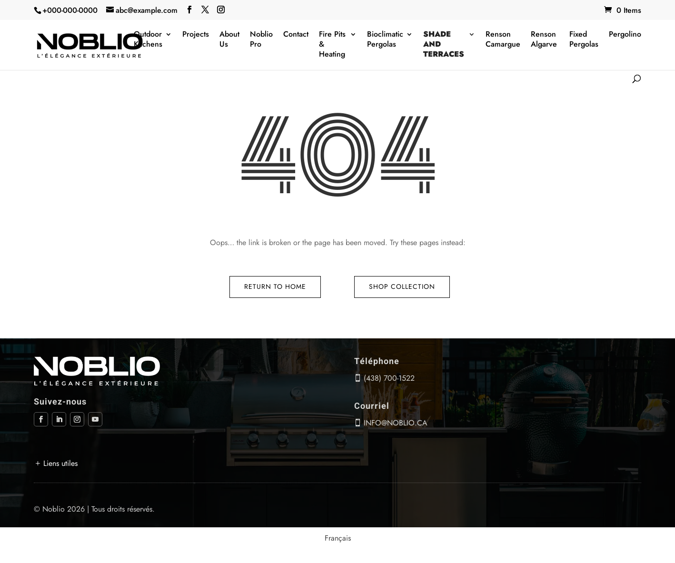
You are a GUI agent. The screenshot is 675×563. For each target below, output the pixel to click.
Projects (195, 35)
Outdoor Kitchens (148, 39)
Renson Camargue (503, 39)
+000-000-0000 (70, 10)
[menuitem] (338, 538)
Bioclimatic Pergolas (385, 39)
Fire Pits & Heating (332, 44)
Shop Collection (402, 286)
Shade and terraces (443, 44)
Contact (295, 35)
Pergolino (625, 35)
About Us (229, 39)
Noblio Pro (261, 39)
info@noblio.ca (395, 422)
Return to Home (275, 286)
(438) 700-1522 (389, 378)
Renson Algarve (544, 39)
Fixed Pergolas (583, 39)
